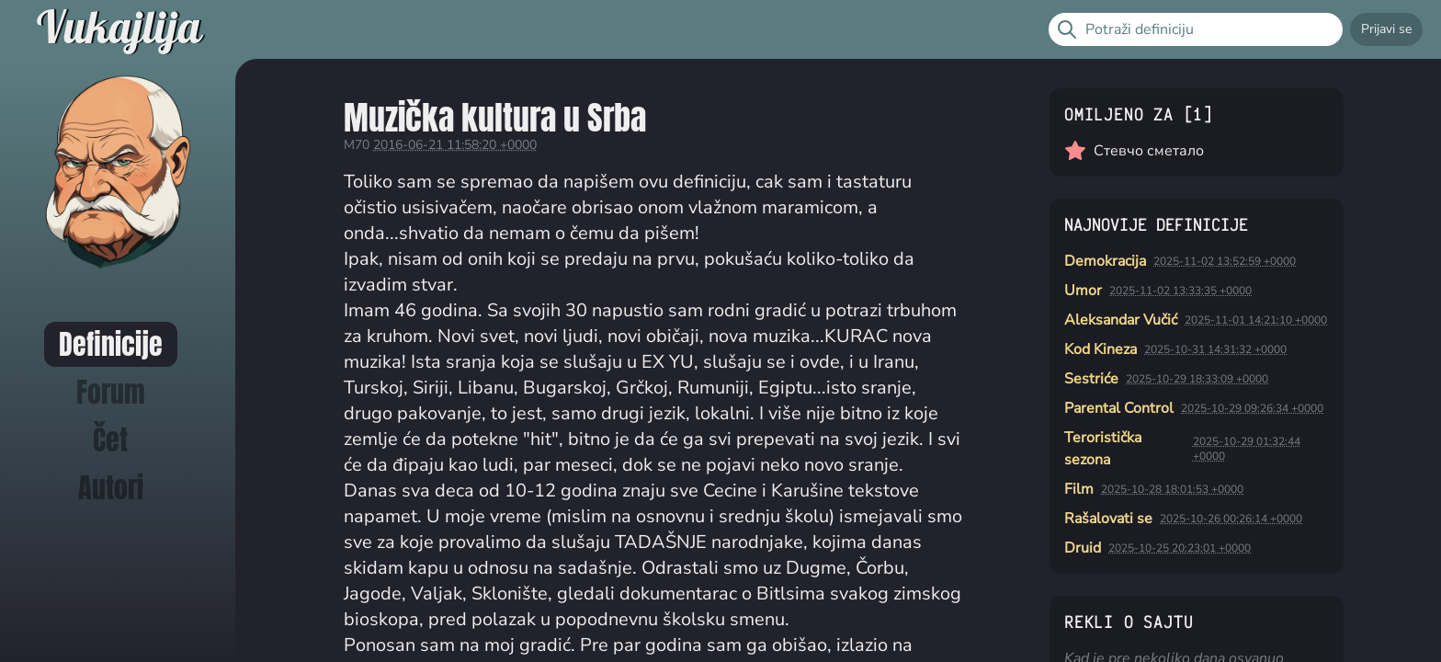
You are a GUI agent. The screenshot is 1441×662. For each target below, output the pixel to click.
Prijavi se (1386, 29)
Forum (110, 392)
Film (1079, 489)
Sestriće (1091, 379)
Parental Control (1119, 408)
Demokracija (1105, 261)
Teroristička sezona (1102, 449)
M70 (356, 145)
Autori (110, 488)
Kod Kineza (1100, 349)
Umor (1083, 290)
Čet (110, 440)
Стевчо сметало (1149, 151)
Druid (1082, 548)
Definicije (111, 344)
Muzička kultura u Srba (495, 117)
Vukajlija (119, 29)
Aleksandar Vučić (1120, 320)
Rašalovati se (1108, 518)
